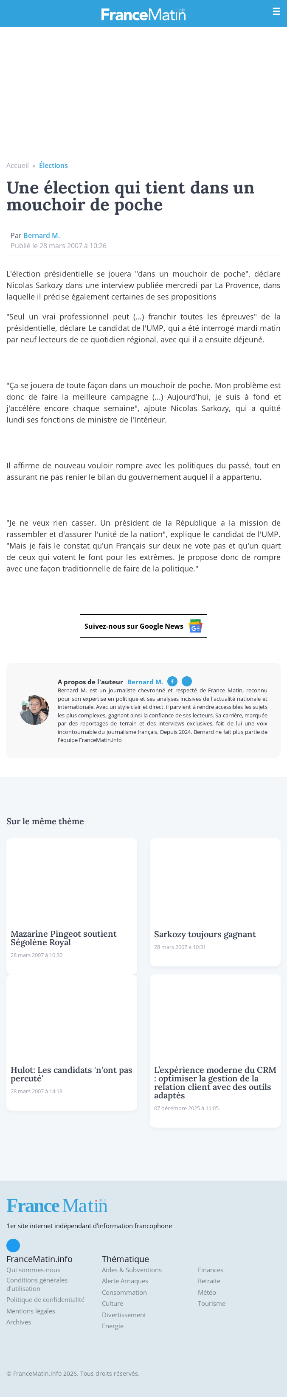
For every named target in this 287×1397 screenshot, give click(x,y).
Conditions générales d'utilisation (37, 1284)
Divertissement (124, 1315)
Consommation (124, 1292)
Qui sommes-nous (33, 1270)
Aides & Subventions (132, 1270)
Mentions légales (30, 1311)
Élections (53, 165)
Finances (210, 1270)
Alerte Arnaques (125, 1281)
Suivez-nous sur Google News (143, 626)
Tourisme (211, 1303)
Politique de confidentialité (45, 1300)
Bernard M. (41, 235)
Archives (18, 1322)
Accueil (17, 165)
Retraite (209, 1281)
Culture (112, 1303)
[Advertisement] (143, 96)
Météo (207, 1292)
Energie (113, 1326)
